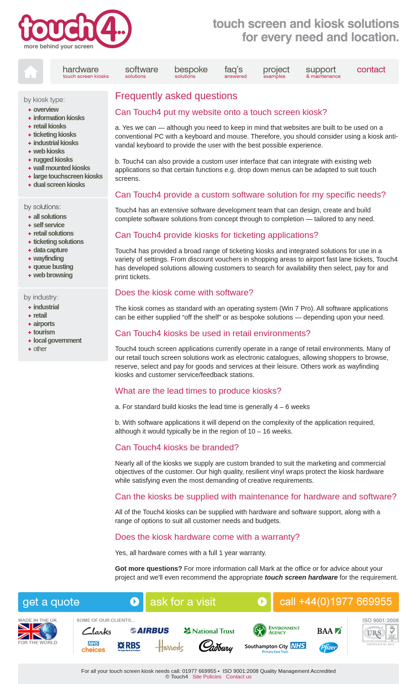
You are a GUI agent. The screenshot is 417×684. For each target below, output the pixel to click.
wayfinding (48, 258)
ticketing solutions (58, 241)
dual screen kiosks (59, 184)
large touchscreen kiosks (68, 176)
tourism (44, 332)
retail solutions (53, 233)
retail (39, 315)
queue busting (53, 266)
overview (45, 109)
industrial (46, 307)
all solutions (49, 216)
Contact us (238, 676)
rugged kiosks (53, 159)
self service (48, 225)
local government (57, 340)
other (39, 348)
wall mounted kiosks (61, 168)
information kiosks (58, 117)
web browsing (52, 275)
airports (44, 323)
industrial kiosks (55, 143)
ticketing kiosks (54, 134)
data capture (50, 250)
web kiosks (48, 151)
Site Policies (207, 676)
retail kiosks (49, 126)
